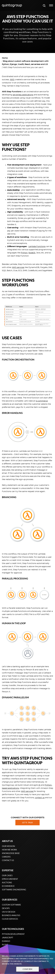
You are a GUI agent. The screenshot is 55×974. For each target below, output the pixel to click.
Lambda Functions (36, 246)
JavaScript (7, 937)
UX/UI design (8, 912)
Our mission (8, 846)
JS (39, 785)
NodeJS (31, 253)
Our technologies (13, 929)
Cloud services (10, 919)
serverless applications (23, 95)
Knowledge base (11, 853)
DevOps (6, 908)
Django (6, 941)
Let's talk (27, 822)
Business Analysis (11, 915)
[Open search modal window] (44, 5)
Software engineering (14, 889)
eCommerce (8, 886)
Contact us (8, 860)
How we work (9, 850)
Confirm (27, 969)
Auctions (7, 882)
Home (5, 58)
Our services (9, 900)
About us (7, 841)
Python (24, 253)
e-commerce (42, 401)
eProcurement (10, 879)
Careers (6, 857)
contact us (40, 798)
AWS (12, 80)
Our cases (7, 875)
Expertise (7, 870)
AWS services (18, 267)
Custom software (11, 905)
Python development (13, 934)
